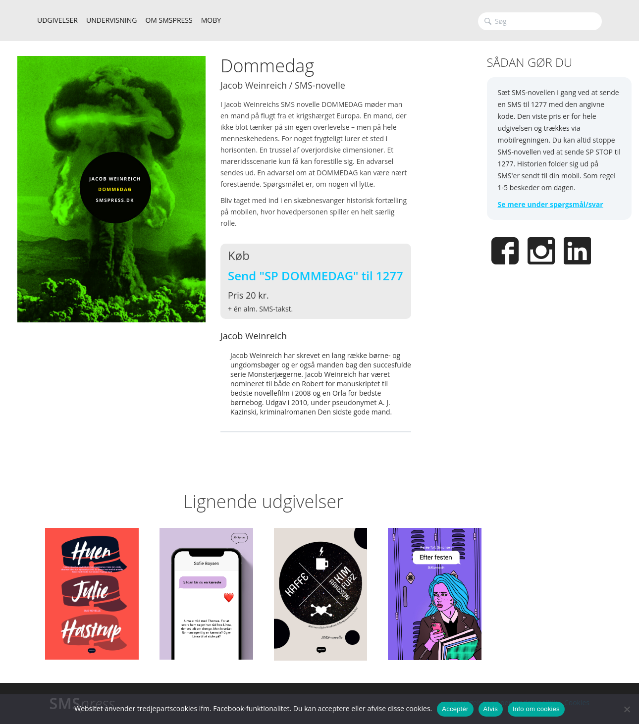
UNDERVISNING (111, 20)
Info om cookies (536, 709)
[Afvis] (627, 709)
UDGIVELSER (57, 20)
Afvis (490, 709)
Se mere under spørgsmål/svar (550, 204)
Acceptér (455, 709)
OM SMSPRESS (168, 20)
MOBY (211, 20)
